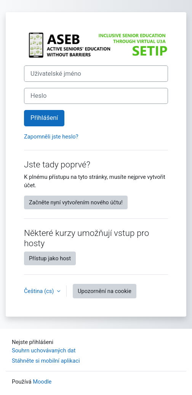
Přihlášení (44, 117)
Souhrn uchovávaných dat (43, 350)
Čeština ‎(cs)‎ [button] (39, 291)
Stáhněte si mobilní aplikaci (46, 360)
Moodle (42, 381)
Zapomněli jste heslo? (51, 136)
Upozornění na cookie (104, 291)
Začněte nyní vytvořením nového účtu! (76, 202)
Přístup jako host (50, 258)
